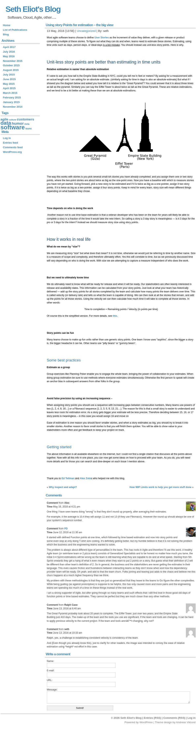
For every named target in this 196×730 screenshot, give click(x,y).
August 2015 (11, 69)
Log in (7, 138)
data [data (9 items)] (6, 123)
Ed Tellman (68, 478)
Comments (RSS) (174, 717)
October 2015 (11, 65)
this (115, 315)
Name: (50, 661)
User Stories (101, 37)
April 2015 (9, 88)
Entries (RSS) (152, 717)
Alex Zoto (85, 478)
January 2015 (11, 102)
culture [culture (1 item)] (12, 119)
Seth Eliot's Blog (33, 9)
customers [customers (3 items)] (25, 119)
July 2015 (9, 74)
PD (66, 528)
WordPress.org (12, 151)
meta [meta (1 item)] (26, 124)
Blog (6, 34)
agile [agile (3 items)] (4, 119)
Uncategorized (86, 31)
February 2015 (12, 97)
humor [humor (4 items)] (18, 123)
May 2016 (9, 56)
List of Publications (15, 29)
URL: (49, 680)
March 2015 (10, 92)
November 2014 (13, 106)
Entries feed (10, 142)
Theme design (163, 722)
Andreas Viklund (185, 722)
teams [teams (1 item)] (29, 128)
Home (6, 25)
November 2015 (13, 60)
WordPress (146, 722)
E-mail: (50, 670)
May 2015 (9, 83)
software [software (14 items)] (13, 127)
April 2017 (9, 47)
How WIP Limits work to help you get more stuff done (161, 487)
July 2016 (9, 51)
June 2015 (9, 79)
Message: (52, 689)
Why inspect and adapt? (63, 487)
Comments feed (13, 147)
